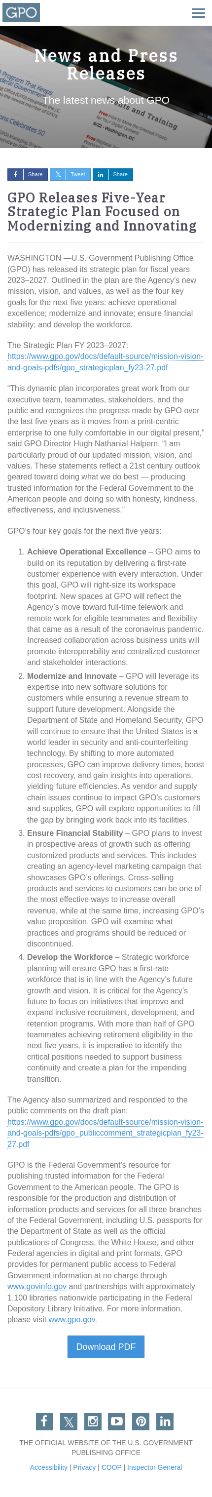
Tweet (67, 174)
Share (25, 174)
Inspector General (154, 1467)
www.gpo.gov (72, 1319)
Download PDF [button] (106, 1347)
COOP (112, 1467)
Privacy (84, 1467)
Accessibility (49, 1467)
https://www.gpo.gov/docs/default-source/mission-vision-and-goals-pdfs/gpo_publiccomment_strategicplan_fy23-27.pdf (105, 1133)
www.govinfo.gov (37, 1286)
